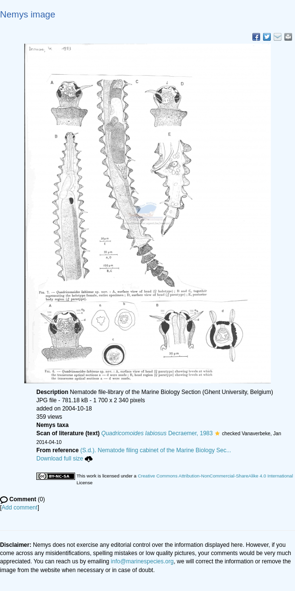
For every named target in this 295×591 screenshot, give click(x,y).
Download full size (64, 458)
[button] (217, 433)
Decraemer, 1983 (157, 433)
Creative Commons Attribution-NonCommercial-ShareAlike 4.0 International (215, 475)
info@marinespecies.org (142, 561)
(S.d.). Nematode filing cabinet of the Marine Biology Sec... (156, 450)
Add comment (19, 507)
